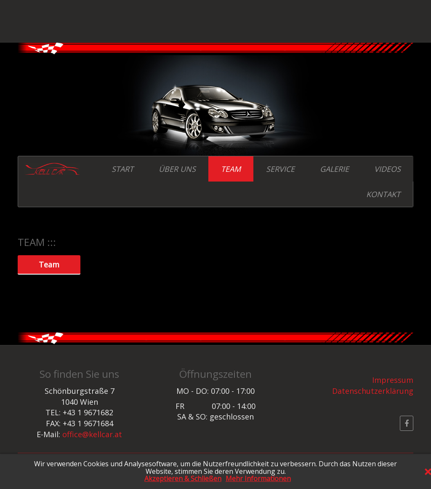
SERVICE (280, 169)
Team (49, 264)
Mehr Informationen (258, 479)
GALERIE (334, 169)
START (122, 169)
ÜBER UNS (177, 169)
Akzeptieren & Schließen (182, 479)
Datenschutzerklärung (372, 391)
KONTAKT (383, 194)
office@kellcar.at (92, 434)
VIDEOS (387, 169)
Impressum (392, 380)
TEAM (231, 169)
